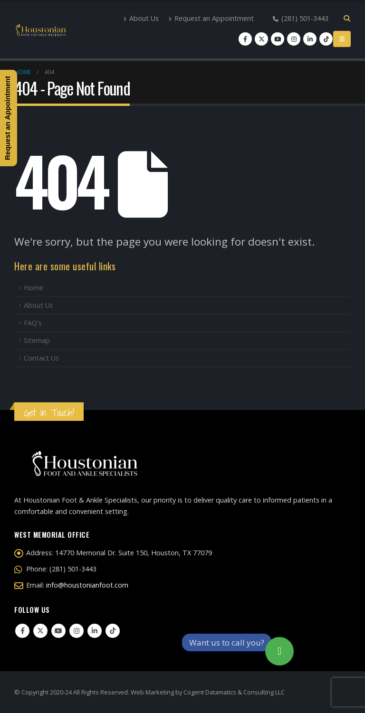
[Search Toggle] (347, 18)
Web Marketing (152, 692)
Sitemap (37, 340)
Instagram (76, 631)
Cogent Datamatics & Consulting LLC (234, 692)
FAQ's (33, 322)
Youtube (58, 631)
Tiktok (113, 631)
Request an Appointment (211, 18)
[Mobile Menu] (342, 39)
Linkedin (94, 631)
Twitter (40, 631)
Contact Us (41, 357)
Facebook (22, 631)
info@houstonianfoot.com (87, 584)
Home (33, 287)
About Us (141, 18)
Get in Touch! (49, 412)
